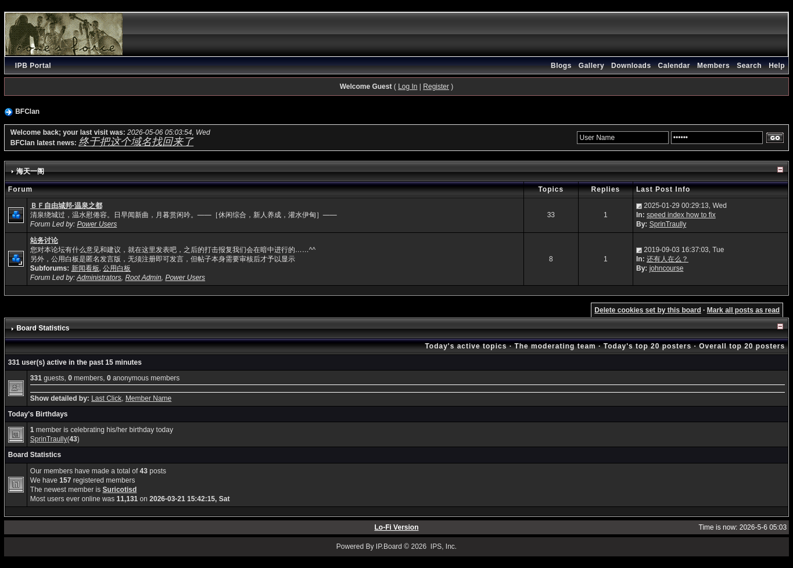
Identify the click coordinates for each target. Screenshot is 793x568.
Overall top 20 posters (742, 346)
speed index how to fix (681, 215)
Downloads (631, 66)
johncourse (667, 268)
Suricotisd (120, 490)
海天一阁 (30, 171)
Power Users (97, 224)
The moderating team (554, 346)
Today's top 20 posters (647, 346)
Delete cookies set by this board (647, 310)
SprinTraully (668, 224)
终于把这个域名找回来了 (135, 142)
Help (777, 66)
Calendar (674, 66)
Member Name (148, 398)
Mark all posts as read (743, 310)
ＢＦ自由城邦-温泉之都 (66, 206)
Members (713, 66)
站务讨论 (44, 240)
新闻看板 (85, 268)
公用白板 (117, 268)
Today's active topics (466, 346)
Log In (407, 86)
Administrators (99, 278)
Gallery (591, 66)
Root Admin (143, 278)
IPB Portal (33, 66)
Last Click (106, 398)
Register (436, 86)
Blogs (561, 66)
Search (749, 66)
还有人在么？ (667, 259)
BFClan (27, 111)
